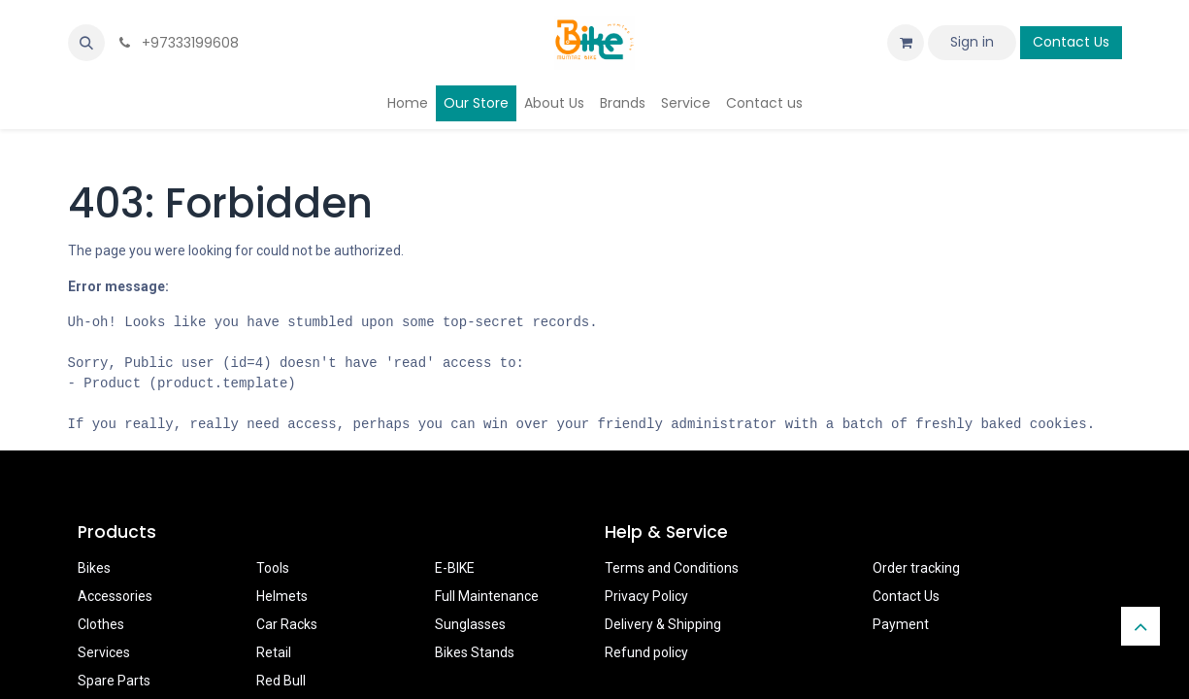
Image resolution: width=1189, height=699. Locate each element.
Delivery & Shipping (663, 624)
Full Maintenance (487, 596)
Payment (901, 624)
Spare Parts (114, 680)
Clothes (101, 624)
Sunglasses (470, 624)
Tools (272, 568)
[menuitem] (408, 103)
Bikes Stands (474, 652)
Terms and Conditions (672, 568)
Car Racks (286, 624)
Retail (273, 652)
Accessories (115, 596)
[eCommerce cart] (905, 42)
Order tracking (916, 568)
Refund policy (646, 652)
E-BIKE (455, 568)
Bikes (94, 568)
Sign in (972, 41)
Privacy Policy (646, 596)
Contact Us (1071, 41)
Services (104, 652)
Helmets (282, 596)
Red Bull (281, 680)
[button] (86, 42)
